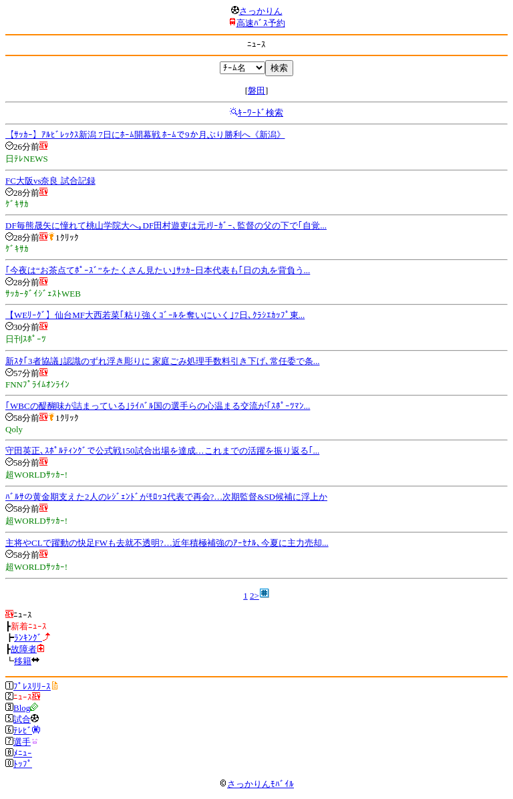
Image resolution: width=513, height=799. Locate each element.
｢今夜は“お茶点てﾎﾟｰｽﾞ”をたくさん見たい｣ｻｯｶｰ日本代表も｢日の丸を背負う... (157, 270)
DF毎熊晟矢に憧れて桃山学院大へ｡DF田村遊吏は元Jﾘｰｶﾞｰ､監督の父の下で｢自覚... (166, 225)
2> (254, 596)
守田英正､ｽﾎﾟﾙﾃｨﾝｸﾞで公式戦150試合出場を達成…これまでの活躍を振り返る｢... (162, 451)
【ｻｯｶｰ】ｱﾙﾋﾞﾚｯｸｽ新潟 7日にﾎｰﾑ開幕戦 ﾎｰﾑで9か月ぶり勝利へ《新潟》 (145, 135)
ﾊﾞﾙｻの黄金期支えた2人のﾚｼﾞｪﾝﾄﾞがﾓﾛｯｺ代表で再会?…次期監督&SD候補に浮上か (166, 497)
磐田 (256, 91)
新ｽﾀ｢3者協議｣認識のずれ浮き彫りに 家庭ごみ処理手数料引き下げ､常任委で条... (162, 361)
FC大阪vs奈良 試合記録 (50, 181)
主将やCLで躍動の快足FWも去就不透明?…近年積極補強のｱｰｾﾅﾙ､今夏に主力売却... (167, 543)
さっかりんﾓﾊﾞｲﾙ (256, 784)
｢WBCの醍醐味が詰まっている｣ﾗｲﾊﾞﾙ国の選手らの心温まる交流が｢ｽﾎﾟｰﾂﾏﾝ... (157, 406)
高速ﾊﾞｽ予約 (260, 23)
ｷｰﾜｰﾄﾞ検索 (260, 113)
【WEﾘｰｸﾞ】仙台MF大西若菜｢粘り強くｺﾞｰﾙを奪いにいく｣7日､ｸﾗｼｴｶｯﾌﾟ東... (155, 315)
